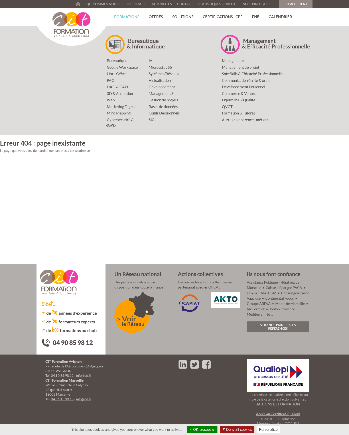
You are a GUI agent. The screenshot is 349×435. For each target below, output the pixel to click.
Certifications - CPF (223, 17)
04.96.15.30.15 (62, 399)
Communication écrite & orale (246, 80)
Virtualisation (160, 80)
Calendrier (280, 17)
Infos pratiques (255, 4)
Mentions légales (269, 423)
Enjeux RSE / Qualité (238, 100)
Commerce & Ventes (239, 93)
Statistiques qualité (217, 4)
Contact (185, 4)
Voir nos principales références (278, 326)
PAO (111, 80)
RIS (296, 423)
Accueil (77, 4)
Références (136, 4)
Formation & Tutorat (238, 113)
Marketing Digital (121, 106)
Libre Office (117, 74)
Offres (156, 17)
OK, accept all (202, 429)
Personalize (268, 429)
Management (233, 60)
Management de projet (240, 67)
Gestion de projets (163, 100)
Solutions (182, 17)
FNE (255, 17)
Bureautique (117, 60)
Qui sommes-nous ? (103, 4)
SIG (151, 120)
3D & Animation (120, 93)
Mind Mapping (119, 113)
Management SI (161, 93)
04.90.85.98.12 (62, 375)
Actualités (162, 4)
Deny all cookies (237, 429)
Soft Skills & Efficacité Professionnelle (252, 74)
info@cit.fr (83, 375)
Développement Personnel (243, 87)
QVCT (227, 106)
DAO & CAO (117, 87)
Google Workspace (122, 67)
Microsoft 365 (160, 67)
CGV (288, 423)
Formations (126, 17)
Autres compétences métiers (245, 120)
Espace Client (296, 4)
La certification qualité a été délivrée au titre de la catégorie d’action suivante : (278, 404)
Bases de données (163, 106)
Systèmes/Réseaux (164, 74)
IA (150, 60)
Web (111, 100)
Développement (162, 87)
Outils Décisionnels (164, 113)
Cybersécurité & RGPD (120, 123)
